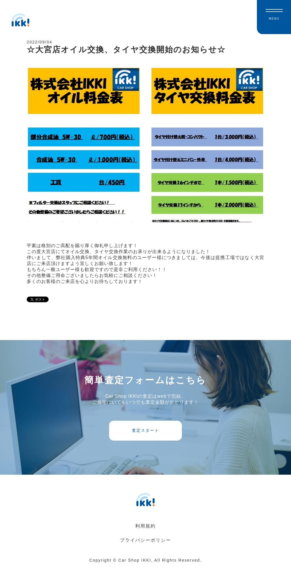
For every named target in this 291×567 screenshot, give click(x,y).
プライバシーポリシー (145, 540)
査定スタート (145, 430)
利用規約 (145, 526)
